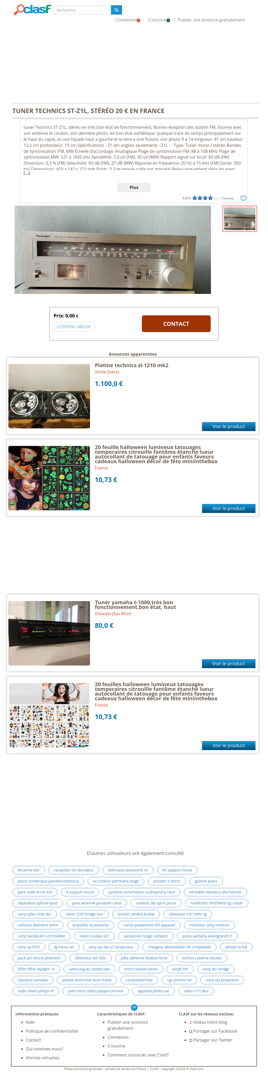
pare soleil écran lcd (35, 892)
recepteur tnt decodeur (74, 870)
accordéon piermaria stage (116, 881)
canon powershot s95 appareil (149, 924)
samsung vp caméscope (89, 968)
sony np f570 (29, 946)
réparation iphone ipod (37, 902)
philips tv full (236, 946)
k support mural (80, 892)
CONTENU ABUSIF (74, 326)
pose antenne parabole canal (96, 902)
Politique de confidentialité (52, 1031)
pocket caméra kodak (136, 913)
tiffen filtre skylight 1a (36, 968)
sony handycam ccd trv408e (41, 935)
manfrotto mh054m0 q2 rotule (217, 902)
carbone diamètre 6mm (38, 924)
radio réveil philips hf (36, 990)
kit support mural (177, 870)
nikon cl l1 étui (196, 990)
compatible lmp (139, 979)
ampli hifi (180, 968)
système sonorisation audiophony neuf (141, 892)
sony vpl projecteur (222, 979)
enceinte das (29, 870)
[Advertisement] (134, 65)
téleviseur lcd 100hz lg (188, 913)
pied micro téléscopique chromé (95, 990)
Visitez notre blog (208, 1022)
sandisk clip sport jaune (156, 902)
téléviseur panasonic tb (128, 870)
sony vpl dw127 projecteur (110, 946)
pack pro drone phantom (39, 957)
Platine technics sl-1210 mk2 (132, 365)
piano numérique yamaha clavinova (48, 881)
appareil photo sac (153, 990)
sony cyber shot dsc (34, 913)
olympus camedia (33, 979)
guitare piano (206, 881)
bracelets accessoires (91, 924)
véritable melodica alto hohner (215, 892)
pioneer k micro (166, 881)
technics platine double (202, 957)
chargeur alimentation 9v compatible (179, 946)
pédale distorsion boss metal (86, 979)
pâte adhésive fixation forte (144, 957)
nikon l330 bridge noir (84, 913)
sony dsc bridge (216, 968)
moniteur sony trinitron (209, 924)
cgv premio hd (179, 979)
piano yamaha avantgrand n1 (207, 935)
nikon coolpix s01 (94, 935)
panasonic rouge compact (146, 935)
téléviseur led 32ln (90, 957)
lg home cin (64, 946)
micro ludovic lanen (141, 968)
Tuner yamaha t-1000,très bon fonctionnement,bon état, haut (135, 605)
